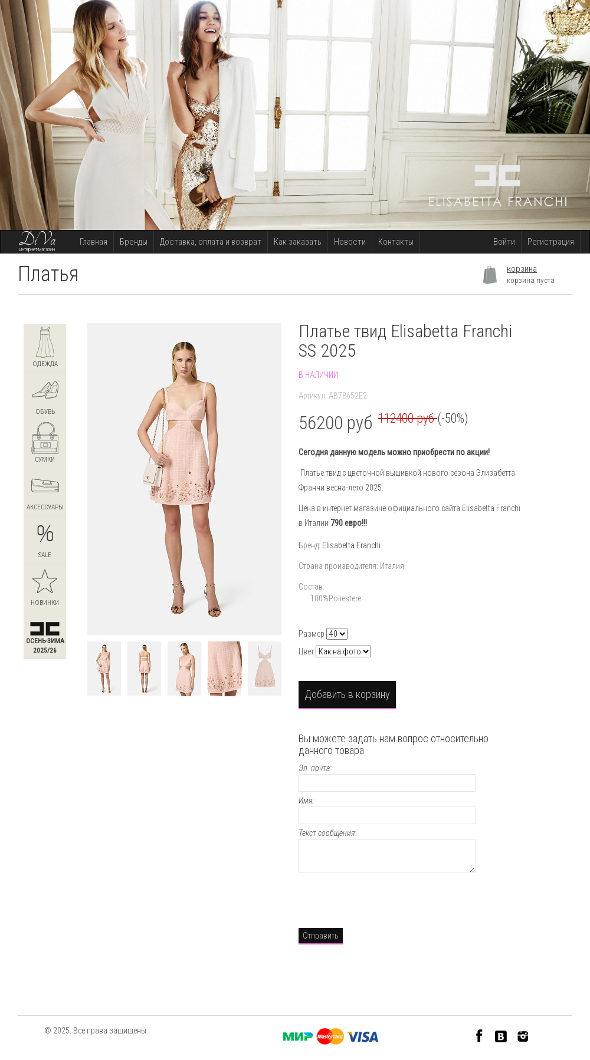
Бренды (134, 241)
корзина (522, 269)
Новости (350, 241)
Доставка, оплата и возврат (210, 241)
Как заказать (298, 241)
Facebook (479, 1035)
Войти (504, 241)
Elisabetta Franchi (351, 545)
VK (501, 1035)
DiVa (37, 240)
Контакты (396, 241)
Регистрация (550, 241)
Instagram (523, 1035)
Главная (93, 241)
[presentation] (388, 899)
